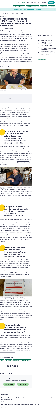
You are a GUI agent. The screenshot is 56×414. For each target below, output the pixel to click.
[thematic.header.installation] (32, 6)
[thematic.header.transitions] (43, 6)
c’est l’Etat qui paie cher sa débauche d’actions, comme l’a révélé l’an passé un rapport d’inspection (15, 157)
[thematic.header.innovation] (51, 6)
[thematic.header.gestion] (19, 6)
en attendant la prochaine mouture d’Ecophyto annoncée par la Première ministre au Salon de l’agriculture (16, 162)
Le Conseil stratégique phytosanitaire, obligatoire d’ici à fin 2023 (13, 99)
